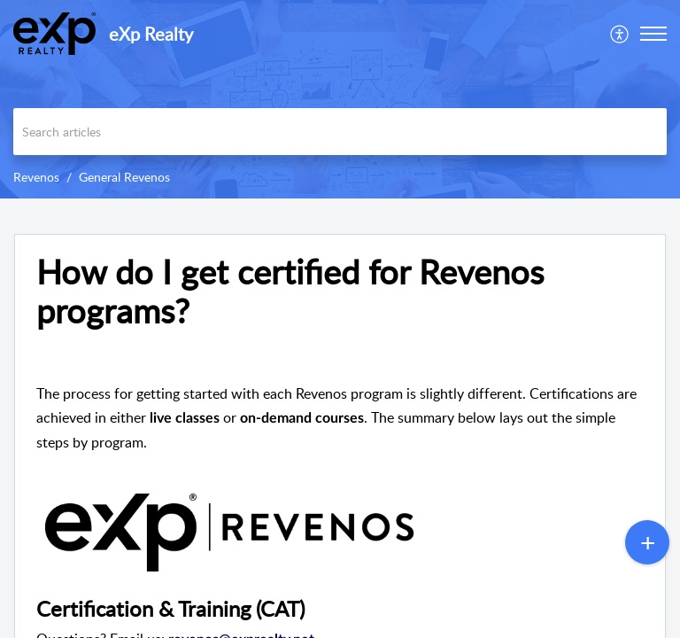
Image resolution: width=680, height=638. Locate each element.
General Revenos (124, 176)
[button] (620, 33)
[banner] (340, 99)
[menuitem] (620, 33)
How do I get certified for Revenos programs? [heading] (290, 292)
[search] (340, 131)
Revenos (36, 176)
